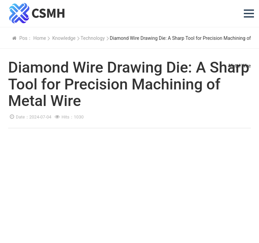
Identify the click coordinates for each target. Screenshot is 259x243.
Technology (93, 38)
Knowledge (64, 38)
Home (39, 38)
